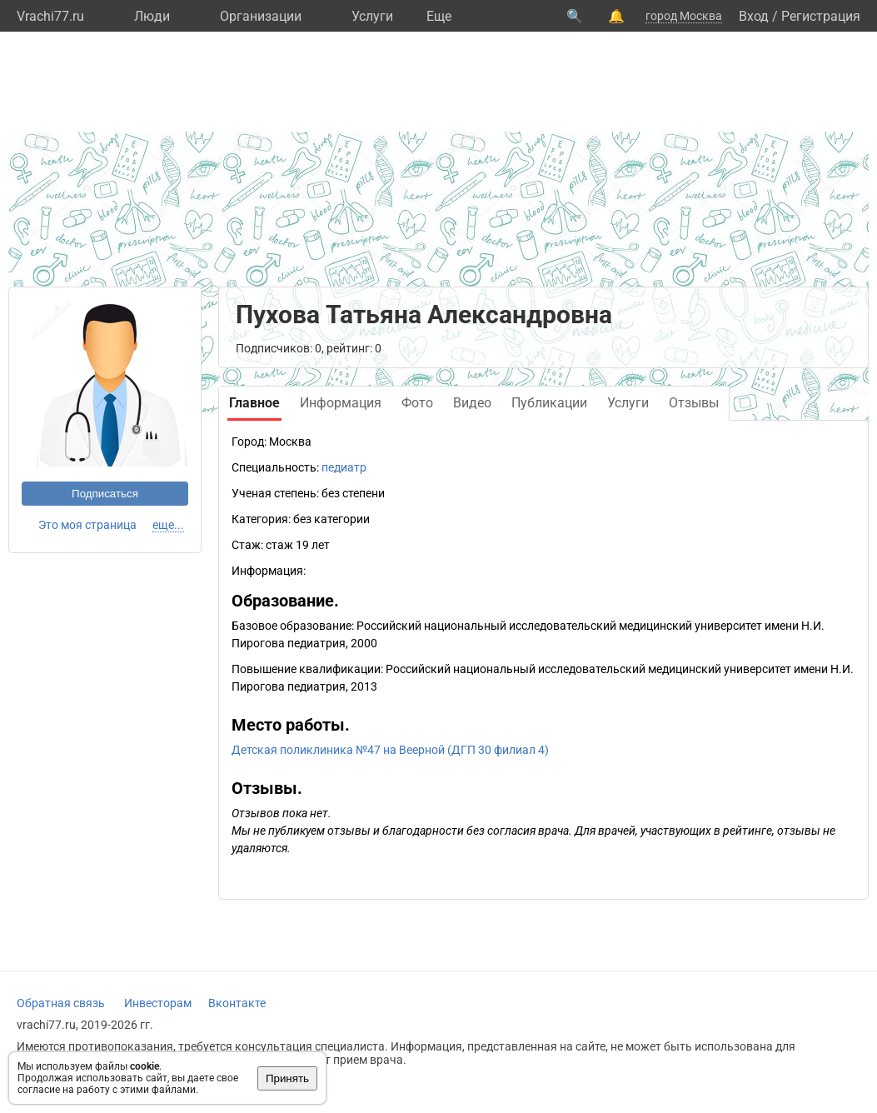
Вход (754, 16)
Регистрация (820, 16)
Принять (287, 1078)
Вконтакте (237, 1003)
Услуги (372, 16)
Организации (260, 16)
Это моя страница (87, 525)
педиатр (343, 467)
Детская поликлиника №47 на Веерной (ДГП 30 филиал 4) (390, 749)
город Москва (683, 15)
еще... (168, 525)
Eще (438, 16)
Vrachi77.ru (50, 16)
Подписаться (105, 493)
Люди (152, 16)
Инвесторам (158, 1003)
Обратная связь (61, 1003)
